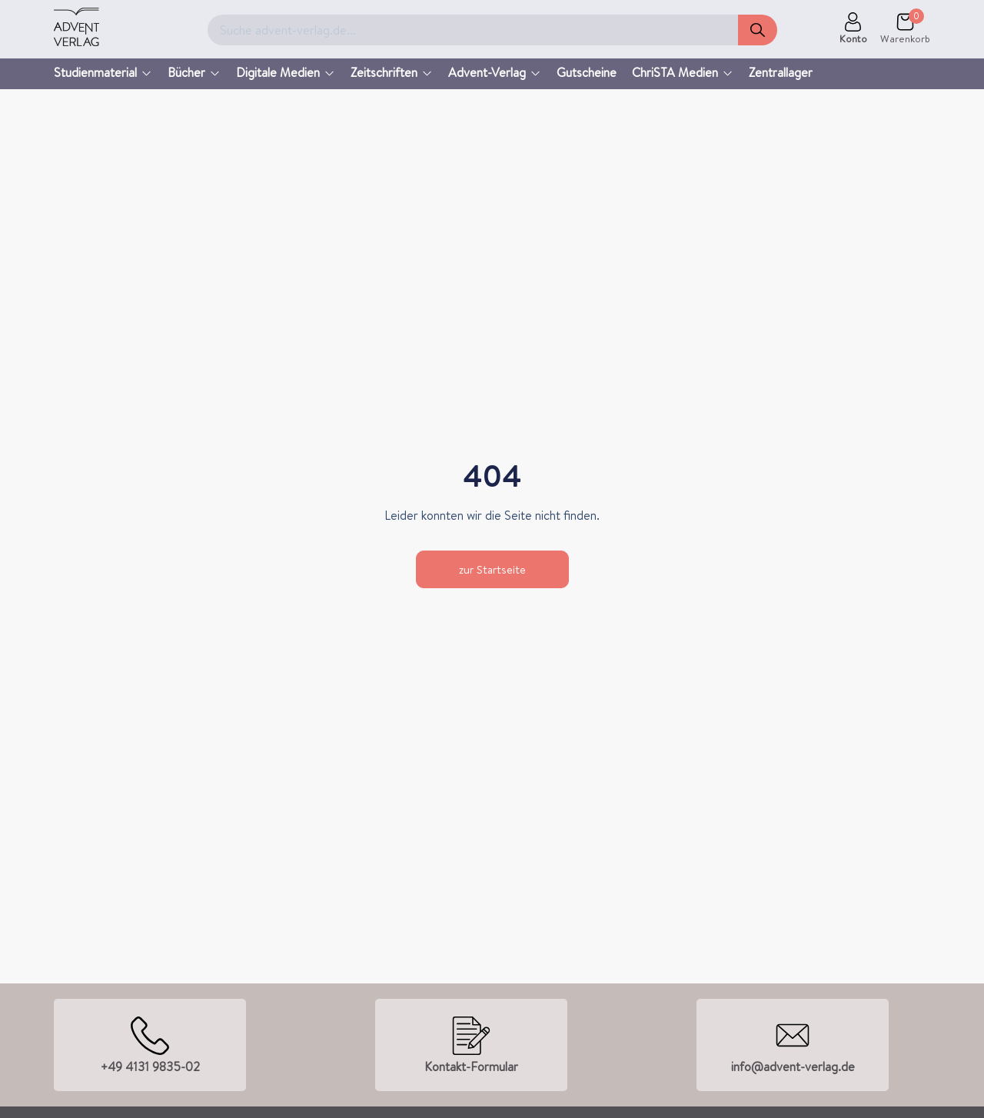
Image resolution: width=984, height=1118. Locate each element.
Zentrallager (781, 72)
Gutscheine (587, 72)
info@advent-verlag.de (793, 1066)
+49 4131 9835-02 (150, 1066)
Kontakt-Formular (471, 1066)
